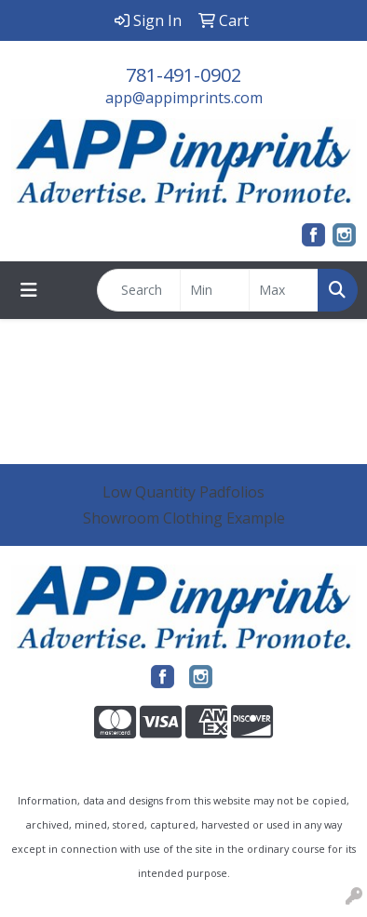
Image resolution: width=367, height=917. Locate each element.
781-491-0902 (183, 74)
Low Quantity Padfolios (183, 492)
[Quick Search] (139, 290)
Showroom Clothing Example (184, 518)
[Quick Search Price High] (284, 290)
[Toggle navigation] (28, 290)
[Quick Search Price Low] (215, 290)
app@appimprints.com (184, 97)
